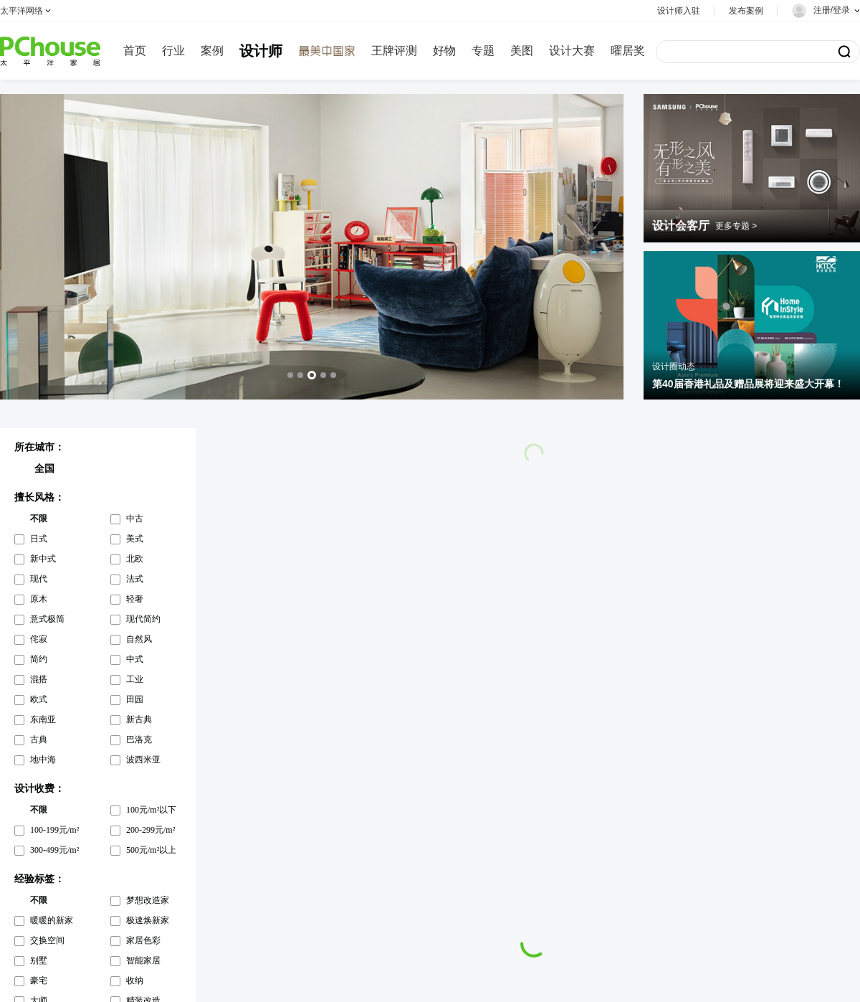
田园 (134, 699)
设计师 (260, 51)
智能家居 (143, 960)
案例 (212, 50)
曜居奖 (628, 50)
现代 (38, 579)
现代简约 (143, 619)
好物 (444, 50)
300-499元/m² (54, 850)
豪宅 (38, 980)
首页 (134, 50)
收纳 (134, 980)
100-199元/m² (54, 830)
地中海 (43, 760)
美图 (521, 50)
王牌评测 (394, 50)
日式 (38, 539)
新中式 (43, 559)
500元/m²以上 (151, 850)
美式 (134, 539)
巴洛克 (139, 739)
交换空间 (47, 940)
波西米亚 (143, 760)
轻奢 (134, 599)
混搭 (38, 679)
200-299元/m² (150, 830)
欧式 (38, 699)
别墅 (38, 960)
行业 (173, 50)
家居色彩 (143, 940)
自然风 (139, 639)
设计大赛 (572, 50)
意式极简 (47, 619)
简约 (38, 659)
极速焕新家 (147, 920)
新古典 (139, 719)
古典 (38, 739)
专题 (483, 50)
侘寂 (38, 639)
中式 (134, 659)
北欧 (134, 559)
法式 (134, 579)
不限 (38, 519)
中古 (134, 519)
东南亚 (43, 719)
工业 (134, 679)
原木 (38, 599)
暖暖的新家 (51, 920)
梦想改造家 (147, 900)
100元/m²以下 (151, 810)
